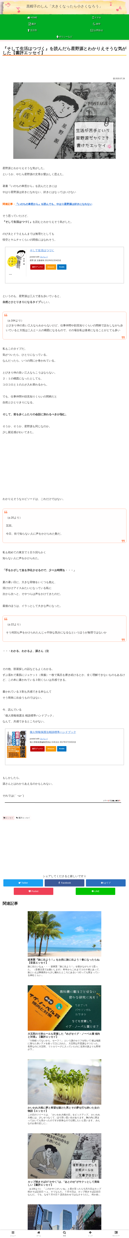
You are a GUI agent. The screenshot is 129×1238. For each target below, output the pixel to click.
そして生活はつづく (42, 250)
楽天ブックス (37, 267)
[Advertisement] (64, 65)
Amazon (51, 267)
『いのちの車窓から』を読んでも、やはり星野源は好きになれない (53, 204)
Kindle (61, 267)
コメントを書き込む (64, 1201)
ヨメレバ (44, 257)
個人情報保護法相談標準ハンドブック (53, 732)
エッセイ (8, 818)
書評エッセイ (23, 818)
